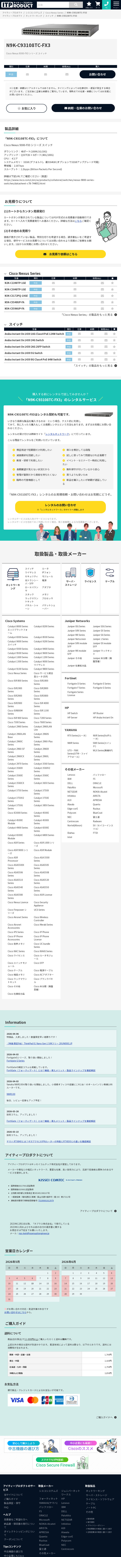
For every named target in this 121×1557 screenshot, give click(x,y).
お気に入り (26, 108)
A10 (69, 800)
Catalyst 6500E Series (41, 829)
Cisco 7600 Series (43, 722)
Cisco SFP (39, 963)
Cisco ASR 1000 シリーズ (44, 844)
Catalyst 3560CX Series (16, 785)
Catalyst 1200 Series (44, 657)
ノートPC (91, 1508)
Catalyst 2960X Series (41, 751)
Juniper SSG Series (102, 626)
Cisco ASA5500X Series (16, 867)
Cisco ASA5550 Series (41, 889)
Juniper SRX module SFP (77, 645)
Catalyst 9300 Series (18, 649)
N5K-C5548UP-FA (14, 302)
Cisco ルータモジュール (43, 957)
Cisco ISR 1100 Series (41, 712)
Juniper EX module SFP (102, 645)
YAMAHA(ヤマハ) (48, 1503)
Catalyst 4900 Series (18, 828)
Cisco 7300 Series (16, 722)
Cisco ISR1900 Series (15, 690)
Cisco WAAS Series (43, 951)
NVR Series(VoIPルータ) (102, 737)
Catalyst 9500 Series (18, 653)
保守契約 (90, 1522)
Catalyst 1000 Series (18, 657)
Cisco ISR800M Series (15, 712)
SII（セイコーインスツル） (103, 827)
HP (67, 708)
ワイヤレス (30, 572)
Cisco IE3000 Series (17, 813)
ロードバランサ (31, 589)
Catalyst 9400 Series (44, 649)
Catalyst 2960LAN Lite (43, 728)
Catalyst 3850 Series (44, 805)
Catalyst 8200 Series (44, 626)
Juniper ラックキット (102, 653)
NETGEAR (72, 792)
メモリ (45, 594)
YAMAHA (71, 730)
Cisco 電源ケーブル (43, 970)
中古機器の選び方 (13, 1552)
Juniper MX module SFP (76, 653)
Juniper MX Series (76, 635)
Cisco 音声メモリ (16, 944)
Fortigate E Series (102, 683)
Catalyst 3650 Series (44, 783)
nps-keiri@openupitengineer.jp (34, 1233)
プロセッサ (47, 598)
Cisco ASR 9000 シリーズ (18, 852)
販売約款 (90, 1519)
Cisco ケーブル (15, 970)
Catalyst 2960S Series (41, 736)
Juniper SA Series (101, 635)
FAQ (6, 1507)
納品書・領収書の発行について (19, 1525)
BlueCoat (97, 813)
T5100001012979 (46, 1200)
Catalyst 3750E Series (41, 800)
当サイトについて (13, 1495)
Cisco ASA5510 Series (15, 882)
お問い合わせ (97, 74)
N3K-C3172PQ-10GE (16, 295)
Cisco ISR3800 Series (41, 697)
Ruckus (96, 808)
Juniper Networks (77, 621)
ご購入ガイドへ (104, 1417)
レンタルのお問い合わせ (60, 507)
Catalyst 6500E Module (15, 837)
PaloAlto (71, 787)
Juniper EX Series (101, 630)
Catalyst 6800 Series (44, 835)
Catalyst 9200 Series (44, 641)
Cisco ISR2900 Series (15, 697)
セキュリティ (31, 576)
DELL (70, 783)
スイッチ (29, 568)
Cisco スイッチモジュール (17, 965)
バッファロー (99, 775)
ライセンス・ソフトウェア (100, 1499)
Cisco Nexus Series (17, 673)
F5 (94, 779)
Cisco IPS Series (16, 932)
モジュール (47, 576)
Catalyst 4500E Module (15, 822)
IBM (69, 779)
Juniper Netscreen (76, 639)
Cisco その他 (14, 986)
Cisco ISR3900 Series (15, 705)
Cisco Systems (15, 621)
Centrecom (73, 821)
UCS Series (39, 910)
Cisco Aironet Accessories (14, 926)
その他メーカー (47, 1553)
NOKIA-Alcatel (100, 792)
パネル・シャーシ (31, 607)
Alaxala (70, 804)
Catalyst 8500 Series (44, 637)
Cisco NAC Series (16, 951)
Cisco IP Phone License (41, 938)
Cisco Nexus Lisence (18, 902)
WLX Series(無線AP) (103, 750)
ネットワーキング (95, 1491)
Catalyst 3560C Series (41, 777)
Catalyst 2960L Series (41, 758)
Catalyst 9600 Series (44, 653)
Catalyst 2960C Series (15, 743)
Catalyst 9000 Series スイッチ (18, 643)
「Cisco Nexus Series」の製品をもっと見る (86, 315)
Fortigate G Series (102, 688)
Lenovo (71, 775)
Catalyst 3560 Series (44, 764)
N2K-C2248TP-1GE (15, 283)
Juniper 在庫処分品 (76, 666)
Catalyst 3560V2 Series (42, 770)
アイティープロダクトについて (96, 1211)
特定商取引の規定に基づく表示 (99, 1529)
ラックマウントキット (31, 600)
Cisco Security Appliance (41, 904)
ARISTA (96, 796)
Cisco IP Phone (41, 932)
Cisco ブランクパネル (43, 981)
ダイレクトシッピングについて (19, 1533)
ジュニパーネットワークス (70, 1493)
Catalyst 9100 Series (18, 669)
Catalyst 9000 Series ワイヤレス (44, 663)
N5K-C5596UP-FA (14, 308)
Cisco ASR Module (43, 850)
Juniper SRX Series (76, 630)
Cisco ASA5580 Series (15, 897)
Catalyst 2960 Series (18, 726)
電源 (44, 580)
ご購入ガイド (11, 1499)
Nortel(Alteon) (74, 825)
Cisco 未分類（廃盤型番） (43, 988)
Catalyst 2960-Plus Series (43, 743)
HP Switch (72, 713)
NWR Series (73, 743)
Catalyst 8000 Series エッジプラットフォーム (18, 630)
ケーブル (90, 1503)
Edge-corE (72, 808)
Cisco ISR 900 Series (18, 718)
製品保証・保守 (12, 1503)
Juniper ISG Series (76, 626)
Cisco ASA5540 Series (15, 889)
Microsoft (98, 787)
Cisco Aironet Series (18, 917)
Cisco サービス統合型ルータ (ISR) (43, 675)
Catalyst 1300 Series (18, 661)
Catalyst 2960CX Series (16, 758)
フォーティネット (48, 1499)
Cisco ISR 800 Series (18, 681)
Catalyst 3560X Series (15, 770)
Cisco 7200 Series (43, 718)
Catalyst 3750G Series (15, 807)
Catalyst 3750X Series (41, 792)
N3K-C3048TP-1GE (15, 289)
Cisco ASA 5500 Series (41, 859)
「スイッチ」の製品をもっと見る (93, 366)
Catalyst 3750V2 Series (16, 800)
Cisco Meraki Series (43, 924)
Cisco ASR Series (16, 842)
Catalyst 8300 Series (18, 637)
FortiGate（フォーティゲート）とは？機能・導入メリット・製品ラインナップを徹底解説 (51, 1070)
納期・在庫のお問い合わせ (83, 108)
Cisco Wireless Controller (41, 919)
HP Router (98, 713)
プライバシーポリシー (95, 1525)
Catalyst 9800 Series (44, 669)
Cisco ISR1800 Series (41, 682)
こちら (78, 220)
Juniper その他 (74, 658)
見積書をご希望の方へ (16, 1520)
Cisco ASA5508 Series (41, 874)
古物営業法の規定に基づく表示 (99, 1532)
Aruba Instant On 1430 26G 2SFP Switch (27, 347)
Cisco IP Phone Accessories (15, 938)
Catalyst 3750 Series (18, 790)
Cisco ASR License (43, 895)
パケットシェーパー (48, 607)
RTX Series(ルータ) (76, 735)
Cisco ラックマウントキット (17, 981)
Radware (97, 821)
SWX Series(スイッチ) (102, 745)
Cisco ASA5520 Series (41, 882)
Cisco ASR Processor (13, 859)
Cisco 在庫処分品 (16, 994)
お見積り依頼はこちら (60, 254)
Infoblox (71, 796)
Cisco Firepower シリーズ (17, 911)
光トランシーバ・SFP (31, 582)
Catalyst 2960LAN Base (17, 736)
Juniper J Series (101, 639)
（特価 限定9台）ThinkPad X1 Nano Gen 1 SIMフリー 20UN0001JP (39, 1043)
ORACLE (97, 783)
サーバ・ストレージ (96, 1495)
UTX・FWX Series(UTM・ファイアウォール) (77, 754)
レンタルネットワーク (57, 434)
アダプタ (46, 587)
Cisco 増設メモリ (16, 975)
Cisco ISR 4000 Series (41, 705)
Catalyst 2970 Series (18, 764)
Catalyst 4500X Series (41, 822)
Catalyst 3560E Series (15, 777)
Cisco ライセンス (16, 955)
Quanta (96, 804)
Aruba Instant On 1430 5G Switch (24, 353)
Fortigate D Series (76, 683)
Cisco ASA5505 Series (41, 867)
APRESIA (97, 800)
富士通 (96, 817)
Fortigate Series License (75, 694)
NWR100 (11, 1094)
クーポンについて (13, 1539)
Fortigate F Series (76, 688)
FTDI (95, 833)
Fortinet (71, 678)
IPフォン (46, 572)
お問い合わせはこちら (15, 1312)
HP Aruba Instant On (103, 717)
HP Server (72, 717)
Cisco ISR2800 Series (41, 690)
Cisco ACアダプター (44, 975)
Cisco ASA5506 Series (15, 874)
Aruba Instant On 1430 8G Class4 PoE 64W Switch (33, 359)
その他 (89, 1512)
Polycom (71, 813)
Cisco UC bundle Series (42, 946)
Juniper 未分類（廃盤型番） (102, 660)
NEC (69, 817)
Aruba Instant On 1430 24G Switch (24, 340)
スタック (29, 594)
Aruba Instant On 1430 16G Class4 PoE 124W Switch (34, 334)
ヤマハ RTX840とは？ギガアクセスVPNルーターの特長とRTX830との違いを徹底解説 (49, 1141)
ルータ (45, 568)
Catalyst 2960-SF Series (16, 751)
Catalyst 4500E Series (41, 815)
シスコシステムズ (48, 1491)
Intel (69, 837)
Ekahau (71, 833)
